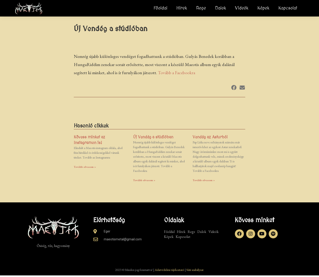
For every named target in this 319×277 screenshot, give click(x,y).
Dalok (220, 8)
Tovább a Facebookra (176, 74)
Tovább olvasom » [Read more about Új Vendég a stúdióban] (144, 182)
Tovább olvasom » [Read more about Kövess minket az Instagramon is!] (85, 168)
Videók (241, 8)
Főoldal (160, 8)
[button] (234, 89)
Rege (201, 8)
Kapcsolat (287, 8)
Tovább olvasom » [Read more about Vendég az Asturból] (204, 182)
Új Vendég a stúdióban (153, 138)
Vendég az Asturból (210, 138)
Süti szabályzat (194, 271)
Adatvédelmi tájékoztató (169, 271)
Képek (263, 8)
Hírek (181, 8)
